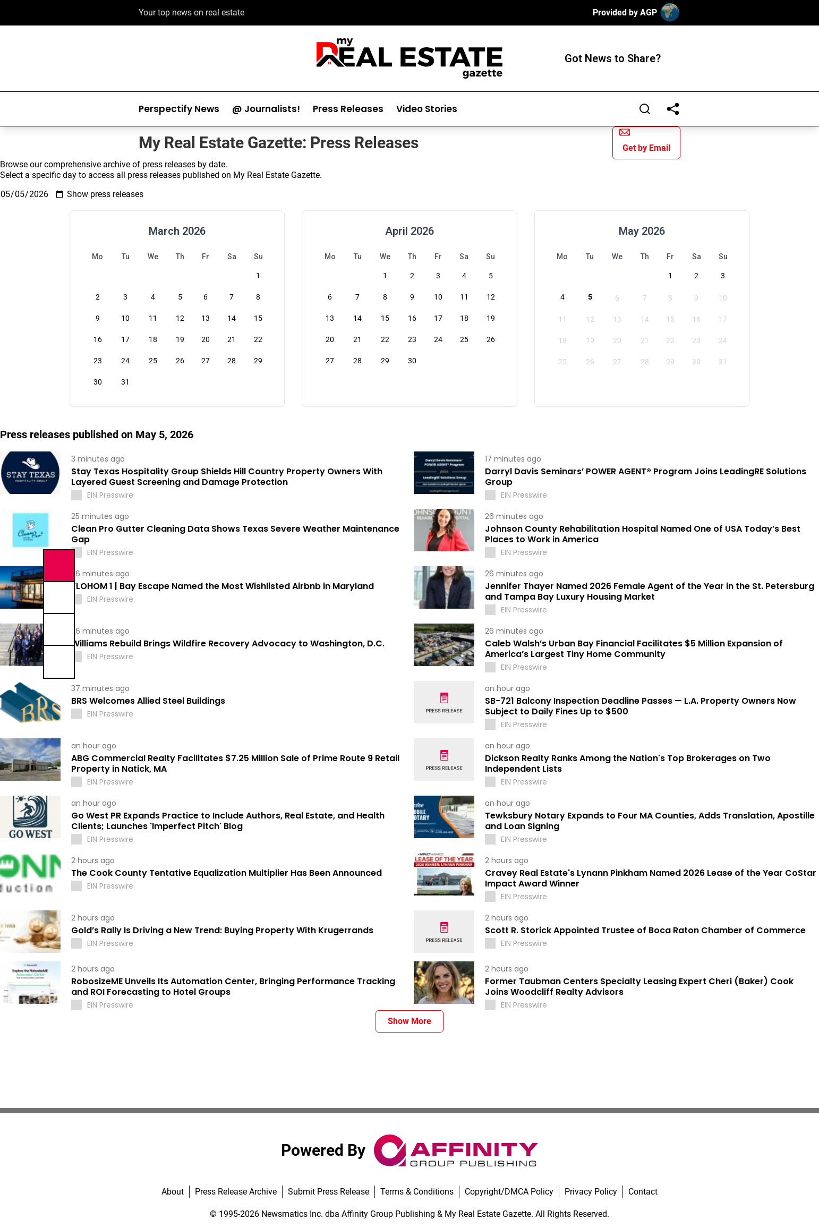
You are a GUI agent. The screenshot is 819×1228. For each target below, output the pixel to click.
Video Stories (426, 109)
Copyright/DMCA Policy (509, 1192)
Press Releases (348, 109)
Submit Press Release (328, 1192)
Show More (409, 1021)
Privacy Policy (591, 1192)
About (172, 1192)
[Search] (645, 109)
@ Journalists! (266, 109)
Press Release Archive (236, 1192)
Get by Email (644, 140)
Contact (643, 1192)
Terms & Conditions (417, 1192)
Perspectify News (179, 109)
